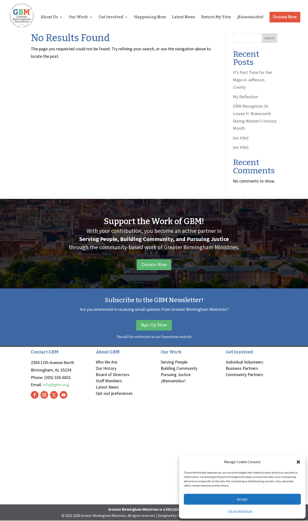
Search (269, 38)
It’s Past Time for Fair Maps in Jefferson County (252, 80)
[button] (298, 462)
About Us (49, 18)
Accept (242, 499)
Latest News (183, 18)
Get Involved (111, 18)
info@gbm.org (56, 385)
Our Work (78, 18)
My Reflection (245, 96)
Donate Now (285, 17)
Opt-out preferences (240, 511)
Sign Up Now (154, 325)
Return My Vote (216, 18)
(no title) (241, 138)
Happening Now (150, 18)
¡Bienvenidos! (250, 18)
